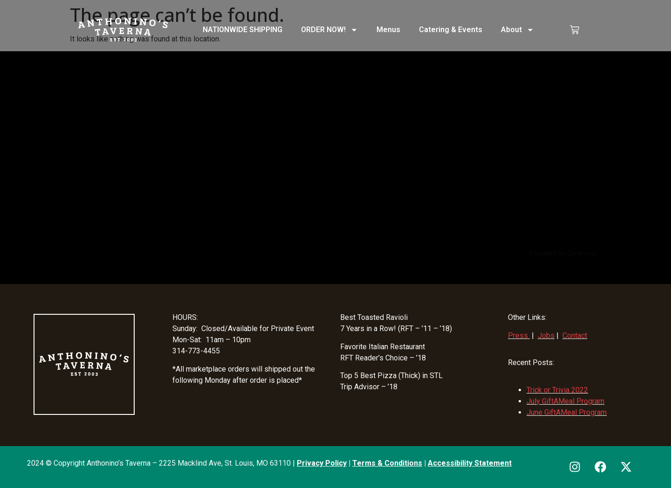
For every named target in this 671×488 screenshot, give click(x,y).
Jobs (546, 335)
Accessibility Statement (470, 463)
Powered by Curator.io (562, 254)
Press (518, 335)
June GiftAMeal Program (567, 412)
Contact (574, 335)
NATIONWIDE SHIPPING (242, 29)
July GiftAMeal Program (565, 401)
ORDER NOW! (329, 29)
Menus (388, 29)
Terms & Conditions (387, 463)
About (517, 29)
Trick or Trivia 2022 (557, 390)
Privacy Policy (322, 463)
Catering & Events (450, 29)
